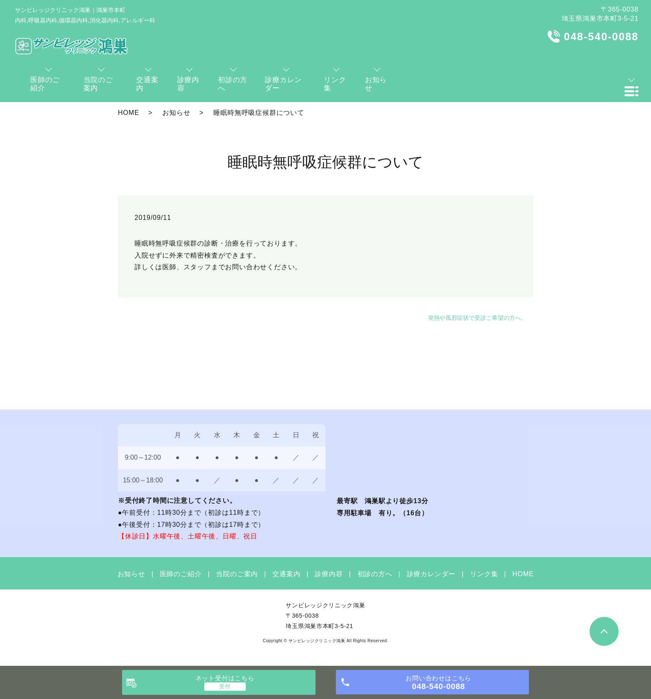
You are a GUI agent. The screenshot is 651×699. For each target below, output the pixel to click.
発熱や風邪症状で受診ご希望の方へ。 (477, 317)
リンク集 (484, 573)
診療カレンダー (431, 573)
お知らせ (176, 112)
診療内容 (329, 573)
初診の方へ (374, 573)
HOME (128, 112)
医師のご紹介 (181, 573)
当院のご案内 (237, 573)
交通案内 (286, 573)
